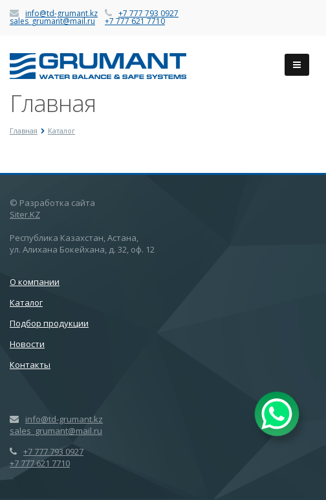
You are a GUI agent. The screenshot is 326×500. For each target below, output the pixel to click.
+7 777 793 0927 (148, 13)
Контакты (30, 364)
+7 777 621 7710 (135, 21)
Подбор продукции (49, 323)
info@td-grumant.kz (61, 13)
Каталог (26, 302)
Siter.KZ (25, 214)
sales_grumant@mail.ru (52, 21)
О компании (35, 282)
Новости (27, 344)
